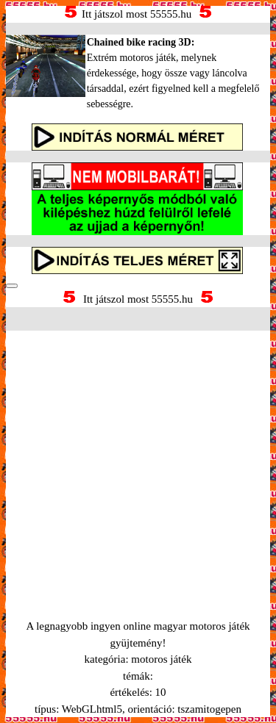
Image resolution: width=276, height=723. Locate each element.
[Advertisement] (138, 456)
